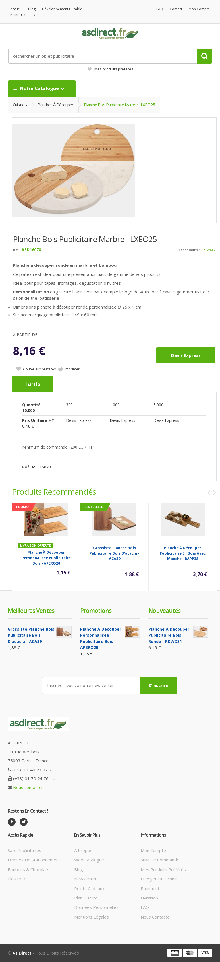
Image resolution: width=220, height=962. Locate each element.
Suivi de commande (160, 860)
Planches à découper (55, 104)
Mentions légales (91, 917)
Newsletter (85, 879)
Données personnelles (96, 907)
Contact (176, 9)
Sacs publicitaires (24, 850)
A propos (83, 850)
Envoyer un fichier (159, 879)
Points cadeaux (22, 15)
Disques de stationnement (34, 860)
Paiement (150, 888)
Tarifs (32, 384)
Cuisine (18, 104)
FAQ (159, 9)
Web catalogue (89, 860)
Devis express (186, 355)
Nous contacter (28, 787)
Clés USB (16, 879)
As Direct (22, 953)
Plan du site (85, 898)
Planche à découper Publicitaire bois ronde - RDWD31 (168, 635)
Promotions (95, 611)
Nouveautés (164, 611)
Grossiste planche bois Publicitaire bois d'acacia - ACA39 (114, 553)
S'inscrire (158, 685)
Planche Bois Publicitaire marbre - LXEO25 (119, 104)
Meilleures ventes (31, 611)
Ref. (16, 250)
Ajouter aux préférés (39, 369)
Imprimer (72, 369)
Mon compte (199, 9)
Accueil (16, 9)
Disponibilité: (188, 250)
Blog (32, 9)
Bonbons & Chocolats (28, 869)
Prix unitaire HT (38, 420)
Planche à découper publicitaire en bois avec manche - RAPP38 (183, 553)
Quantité (31, 404)
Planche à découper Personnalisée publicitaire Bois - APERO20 (46, 558)
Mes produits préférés (110, 69)
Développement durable (62, 9)
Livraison (149, 898)
